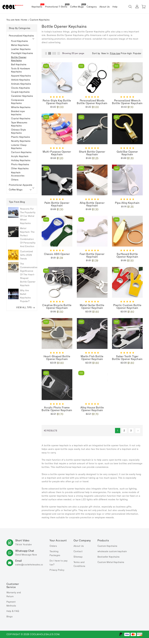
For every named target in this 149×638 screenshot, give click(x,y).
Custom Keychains (107, 546)
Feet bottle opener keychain (92, 255)
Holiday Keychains (21, 160)
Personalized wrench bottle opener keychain (127, 102)
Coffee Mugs (16, 189)
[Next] (137, 430)
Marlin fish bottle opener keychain (92, 357)
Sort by (96, 53)
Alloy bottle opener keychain (92, 204)
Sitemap (78, 556)
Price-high (126, 53)
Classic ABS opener (57, 254)
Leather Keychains (21, 49)
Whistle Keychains (21, 107)
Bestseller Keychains (108, 556)
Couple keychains (20, 92)
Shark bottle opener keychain (92, 153)
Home (24, 19)
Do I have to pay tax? (58, 562)
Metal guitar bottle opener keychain (92, 306)
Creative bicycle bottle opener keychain (57, 306)
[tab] (22, 35)
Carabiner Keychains (22, 96)
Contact (78, 551)
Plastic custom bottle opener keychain (127, 306)
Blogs (9, 616)
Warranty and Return (13, 594)
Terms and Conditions (79, 564)
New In (105, 53)
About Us (79, 546)
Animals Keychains (21, 84)
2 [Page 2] (124, 430)
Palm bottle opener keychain (56, 204)
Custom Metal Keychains (110, 562)
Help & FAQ (12, 611)
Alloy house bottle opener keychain (92, 409)
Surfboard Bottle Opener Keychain (127, 255)
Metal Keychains (20, 45)
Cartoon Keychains (21, 152)
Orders (53, 546)
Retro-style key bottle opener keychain (57, 102)
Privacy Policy (57, 570)
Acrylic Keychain (19, 156)
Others (15, 179)
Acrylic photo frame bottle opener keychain (57, 409)
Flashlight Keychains (22, 53)
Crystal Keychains (20, 118)
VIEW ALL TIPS (25, 307)
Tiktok (18, 544)
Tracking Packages (55, 553)
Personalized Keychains (21, 35)
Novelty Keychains (21, 141)
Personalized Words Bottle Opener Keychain (92, 102)
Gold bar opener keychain (127, 153)
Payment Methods (11, 603)
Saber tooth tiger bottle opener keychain (127, 357)
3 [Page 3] (131, 430)
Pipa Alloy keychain (127, 203)
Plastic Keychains (20, 137)
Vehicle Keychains (20, 79)
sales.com (30, 564)
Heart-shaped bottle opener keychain (57, 357)
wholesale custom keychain (112, 551)
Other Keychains (20, 168)
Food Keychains (19, 41)
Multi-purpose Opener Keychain (57, 153)
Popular (137, 53)
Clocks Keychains (20, 88)
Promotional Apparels (20, 185)
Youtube (27, 544)
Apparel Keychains (21, 75)
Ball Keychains (19, 64)
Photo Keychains (20, 164)
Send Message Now (26, 554)
